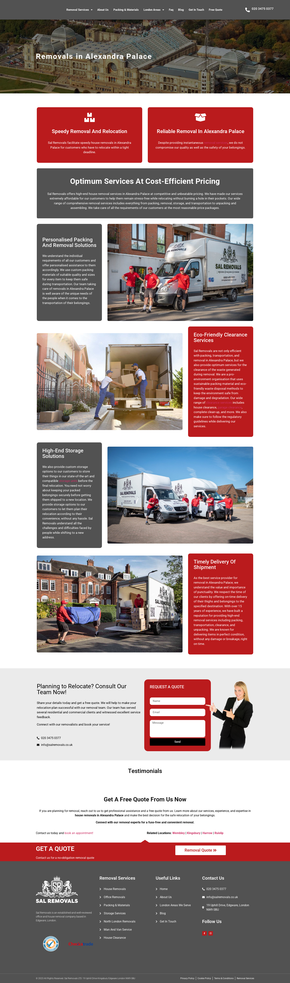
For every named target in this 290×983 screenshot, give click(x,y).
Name (154, 696)
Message (156, 718)
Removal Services (79, 10)
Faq (171, 9)
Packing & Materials (126, 9)
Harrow (207, 833)
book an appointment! (79, 833)
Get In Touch (196, 9)
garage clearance (230, 407)
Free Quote (215, 9)
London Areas (154, 10)
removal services (216, 143)
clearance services (219, 402)
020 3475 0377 (263, 9)
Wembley (178, 833)
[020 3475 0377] (247, 10)
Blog (181, 9)
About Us (103, 9)
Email (153, 707)
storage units (68, 481)
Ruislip (219, 833)
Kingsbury (193, 833)
